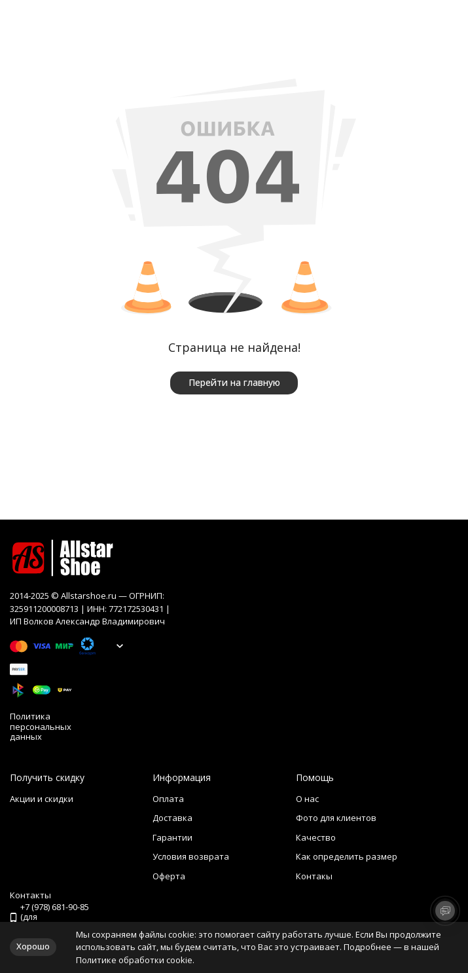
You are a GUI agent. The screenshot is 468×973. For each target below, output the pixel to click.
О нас (307, 799)
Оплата (168, 799)
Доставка (172, 818)
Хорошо (33, 946)
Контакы (314, 876)
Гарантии (172, 837)
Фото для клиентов (336, 818)
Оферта (169, 876)
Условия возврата (191, 856)
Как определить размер (346, 856)
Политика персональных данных (40, 727)
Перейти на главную (234, 382)
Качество (316, 837)
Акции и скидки (41, 799)
